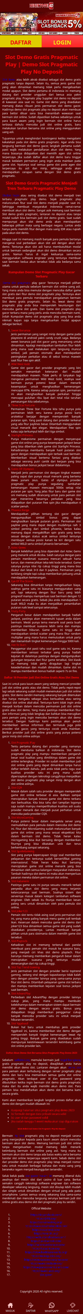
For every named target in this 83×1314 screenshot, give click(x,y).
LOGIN (62, 42)
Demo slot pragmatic (16, 283)
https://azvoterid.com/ (46, 1230)
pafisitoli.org (22, 1060)
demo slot (74, 1067)
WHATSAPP (52, 1308)
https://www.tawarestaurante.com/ (46, 1260)
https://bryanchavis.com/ (46, 1215)
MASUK (10, 1308)
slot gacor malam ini (38, 1176)
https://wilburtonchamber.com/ (46, 1237)
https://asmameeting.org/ (46, 1222)
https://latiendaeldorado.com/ (46, 1245)
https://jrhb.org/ (46, 1218)
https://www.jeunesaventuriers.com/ (46, 1267)
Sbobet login (10, 195)
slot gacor (46, 1275)
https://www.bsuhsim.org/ (46, 1263)
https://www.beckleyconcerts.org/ (46, 1252)
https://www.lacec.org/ (46, 1271)
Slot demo (8, 79)
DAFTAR (20, 42)
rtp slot (19, 1136)
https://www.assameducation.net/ (46, 1226)
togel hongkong (70, 1060)
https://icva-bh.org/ (46, 1233)
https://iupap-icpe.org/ (46, 1248)
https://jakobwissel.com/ (46, 1241)
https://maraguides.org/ (46, 1256)
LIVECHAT (73, 1308)
